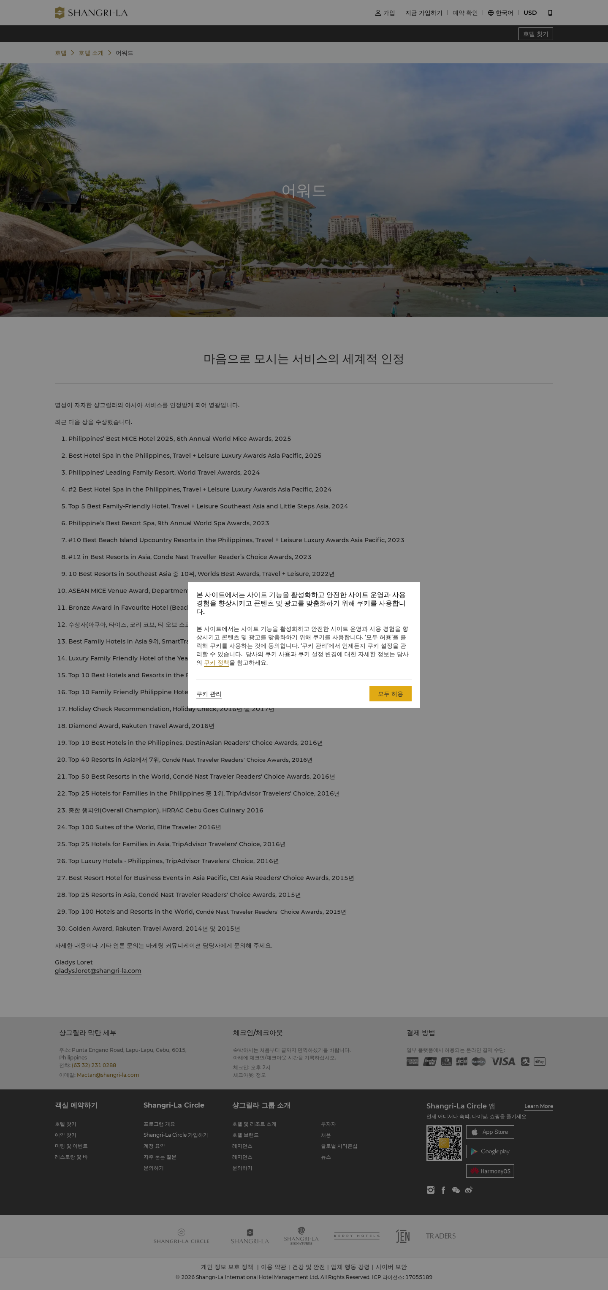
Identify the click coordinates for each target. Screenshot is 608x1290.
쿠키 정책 (216, 662)
